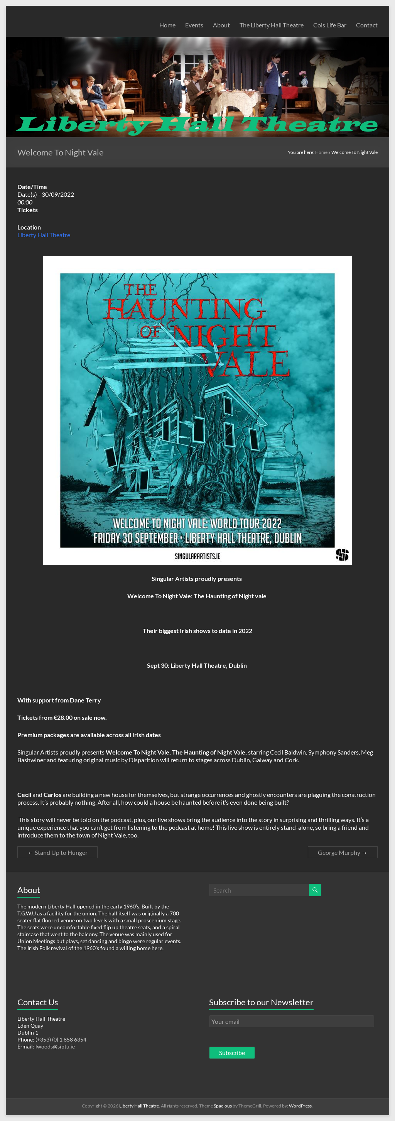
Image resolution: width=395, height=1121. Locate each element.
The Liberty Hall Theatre (272, 25)
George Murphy (343, 852)
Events (194, 25)
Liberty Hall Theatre (43, 234)
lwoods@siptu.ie (55, 1046)
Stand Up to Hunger (57, 852)
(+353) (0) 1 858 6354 (60, 1039)
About (221, 25)
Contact (367, 25)
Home (167, 25)
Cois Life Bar (329, 25)
